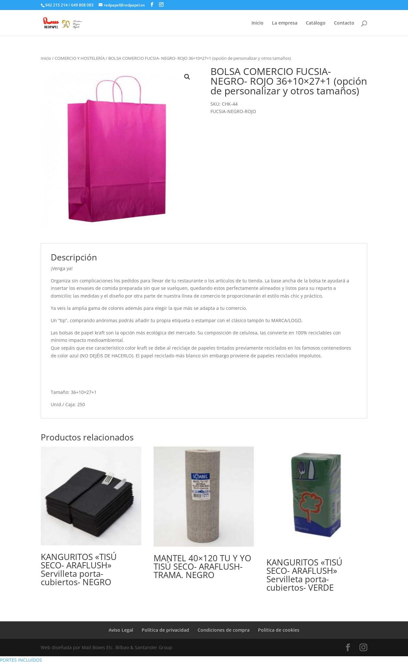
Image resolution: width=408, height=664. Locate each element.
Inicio (257, 23)
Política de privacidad (165, 630)
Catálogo (316, 23)
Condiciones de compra (224, 630)
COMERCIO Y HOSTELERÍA (80, 58)
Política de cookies (278, 630)
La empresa (284, 23)
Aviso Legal (121, 630)
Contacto (344, 23)
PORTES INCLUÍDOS (21, 660)
